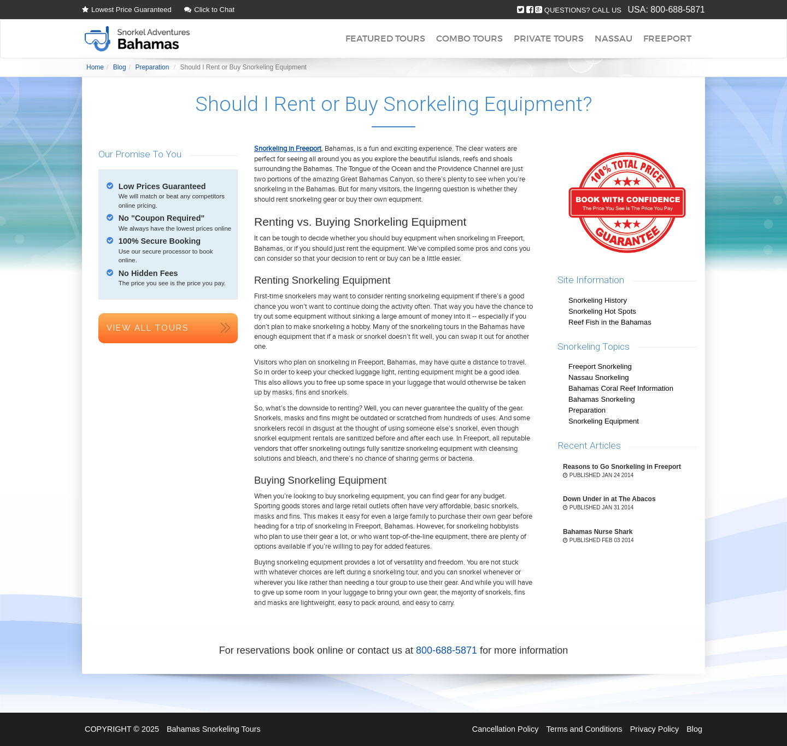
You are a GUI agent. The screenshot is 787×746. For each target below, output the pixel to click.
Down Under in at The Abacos (609, 499)
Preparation (587, 410)
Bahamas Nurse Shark (597, 532)
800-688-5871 (677, 9)
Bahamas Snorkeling (601, 399)
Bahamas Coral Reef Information (620, 388)
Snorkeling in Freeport (287, 148)
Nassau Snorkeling (598, 377)
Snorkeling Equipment (603, 421)
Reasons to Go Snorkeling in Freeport (622, 467)
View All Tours (148, 328)
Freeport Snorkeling (600, 366)
